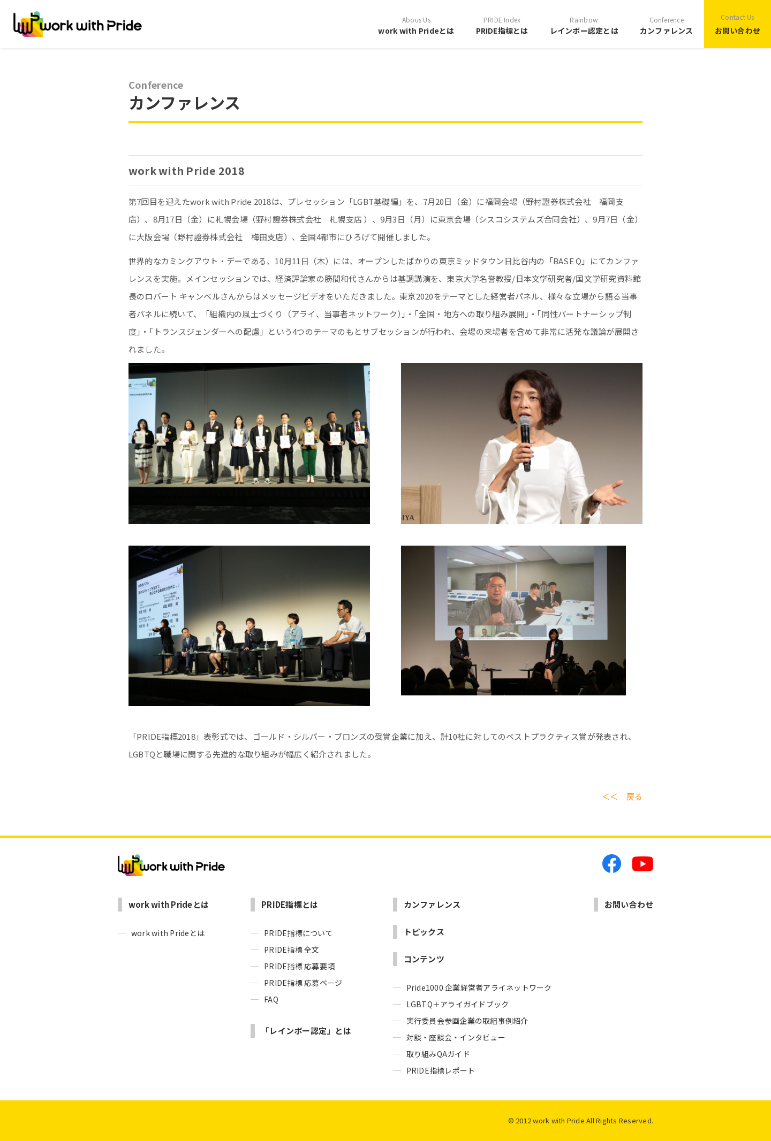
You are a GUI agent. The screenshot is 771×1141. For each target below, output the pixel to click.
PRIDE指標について (298, 933)
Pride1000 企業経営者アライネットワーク (479, 987)
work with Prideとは (416, 24)
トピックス (424, 931)
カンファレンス (666, 24)
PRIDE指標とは (502, 24)
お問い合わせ (737, 23)
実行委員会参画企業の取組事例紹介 (467, 1020)
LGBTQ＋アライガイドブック (457, 1004)
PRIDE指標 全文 (291, 949)
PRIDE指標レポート (440, 1070)
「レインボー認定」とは (306, 1030)
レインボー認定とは (584, 24)
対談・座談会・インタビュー (455, 1037)
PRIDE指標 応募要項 (299, 966)
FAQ (271, 999)
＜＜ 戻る (622, 796)
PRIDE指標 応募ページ (303, 982)
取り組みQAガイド (438, 1053)
